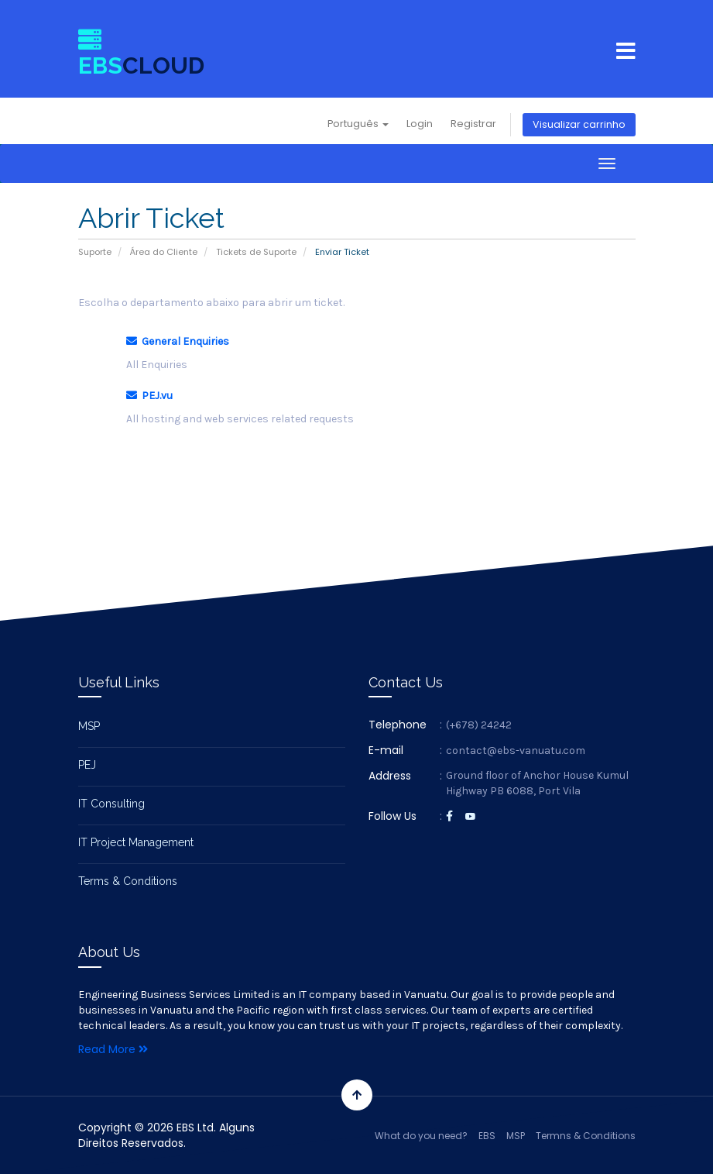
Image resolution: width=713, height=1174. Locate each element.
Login (419, 123)
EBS (486, 1135)
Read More (113, 1049)
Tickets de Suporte (256, 252)
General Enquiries (177, 341)
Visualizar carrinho (579, 124)
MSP (89, 726)
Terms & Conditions (127, 881)
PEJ (87, 765)
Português (358, 123)
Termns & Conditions (586, 1135)
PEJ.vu (149, 395)
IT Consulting (111, 803)
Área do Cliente (163, 252)
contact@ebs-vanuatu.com (515, 750)
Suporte (94, 252)
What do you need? (421, 1135)
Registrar (473, 123)
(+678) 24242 (479, 725)
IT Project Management (136, 842)
